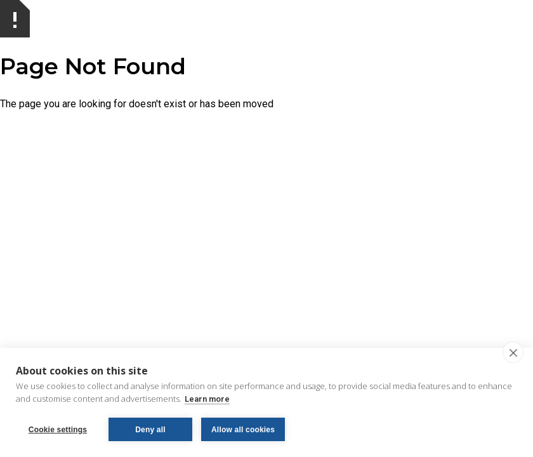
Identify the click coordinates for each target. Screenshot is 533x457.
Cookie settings (58, 429)
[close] (513, 352)
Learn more (207, 399)
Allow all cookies (243, 429)
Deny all (150, 429)
